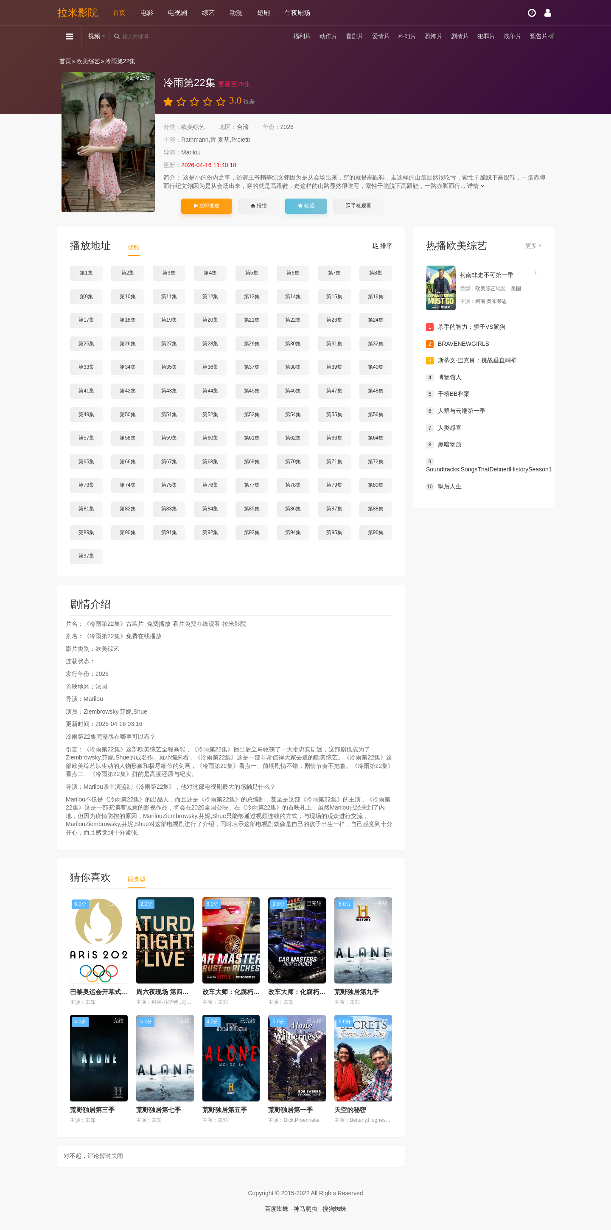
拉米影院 (77, 12)
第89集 (86, 532)
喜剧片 (355, 36)
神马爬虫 (305, 1208)
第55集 (334, 414)
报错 (258, 206)
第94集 (293, 532)
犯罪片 (486, 36)
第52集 (210, 414)
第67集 (169, 462)
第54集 (293, 414)
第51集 (169, 414)
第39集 (334, 367)
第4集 (210, 273)
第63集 (334, 438)
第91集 (169, 532)
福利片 (302, 36)
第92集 (210, 532)
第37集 (252, 367)
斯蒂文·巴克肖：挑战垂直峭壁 (471, 360)
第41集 (86, 391)
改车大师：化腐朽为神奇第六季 (246, 991)
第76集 (210, 485)
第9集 (86, 297)
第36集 (210, 367)
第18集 (127, 320)
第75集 (169, 485)
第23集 (334, 320)
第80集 (376, 485)
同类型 (137, 879)
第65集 (86, 462)
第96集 (376, 532)
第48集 (376, 391)
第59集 (169, 438)
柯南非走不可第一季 (486, 275)
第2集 (128, 273)
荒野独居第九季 (356, 991)
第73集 (86, 485)
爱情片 (381, 36)
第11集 (169, 297)
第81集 (86, 509)
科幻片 (407, 36)
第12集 (210, 297)
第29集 (252, 344)
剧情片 (460, 36)
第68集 (210, 462)
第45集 (252, 391)
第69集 (252, 462)
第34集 (127, 367)
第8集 (375, 273)
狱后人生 (444, 486)
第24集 (376, 320)
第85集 (252, 509)
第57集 (86, 438)
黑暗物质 (444, 444)
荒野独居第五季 (224, 1109)
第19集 (169, 320)
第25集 (86, 344)
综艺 (208, 12)
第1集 (86, 273)
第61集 (252, 438)
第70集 (293, 462)
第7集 (334, 273)
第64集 (376, 438)
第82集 (127, 509)
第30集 (293, 344)
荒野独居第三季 (92, 1109)
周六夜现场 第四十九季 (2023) (179, 991)
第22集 (293, 320)
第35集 (169, 367)
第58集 (127, 438)
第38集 (293, 367)
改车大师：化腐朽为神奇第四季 (312, 991)
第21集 (252, 320)
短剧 (263, 12)
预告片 (539, 36)
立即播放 (206, 206)
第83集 (169, 509)
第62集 (293, 438)
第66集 (127, 462)
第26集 (127, 344)
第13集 (252, 297)
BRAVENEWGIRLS (457, 344)
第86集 (293, 509)
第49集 (86, 414)
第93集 (252, 532)
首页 (119, 12)
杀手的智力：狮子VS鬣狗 (465, 327)
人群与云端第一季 (455, 411)
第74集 (127, 485)
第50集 (127, 414)
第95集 (334, 532)
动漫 (236, 12)
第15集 (334, 297)
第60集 (210, 438)
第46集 (293, 391)
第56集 (376, 414)
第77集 (252, 485)
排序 (382, 245)
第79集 (334, 485)
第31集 (334, 344)
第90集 (127, 532)
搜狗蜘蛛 (334, 1208)
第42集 (127, 391)
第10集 (127, 297)
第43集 (169, 391)
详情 (476, 185)
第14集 (293, 297)
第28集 (210, 344)
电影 (146, 12)
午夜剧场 (297, 12)
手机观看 (358, 206)
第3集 (169, 273)
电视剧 (177, 12)
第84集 (210, 509)
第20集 (210, 320)
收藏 (306, 206)
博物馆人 (444, 377)
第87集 (334, 509)
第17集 (86, 320)
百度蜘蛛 (277, 1208)
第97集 (86, 556)
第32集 (376, 344)
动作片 (328, 36)
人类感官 (444, 428)
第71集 (334, 462)
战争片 (512, 36)
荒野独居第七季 (158, 1109)
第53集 (252, 414)
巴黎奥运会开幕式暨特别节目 (111, 991)
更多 (533, 245)
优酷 (134, 247)
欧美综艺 (88, 61)
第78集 (293, 485)
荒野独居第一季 (290, 1109)
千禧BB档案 (448, 394)
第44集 (210, 391)
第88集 (376, 509)
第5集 (251, 273)
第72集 (376, 462)
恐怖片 (434, 36)
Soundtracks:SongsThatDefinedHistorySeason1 (483, 465)
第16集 (376, 297)
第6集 (293, 273)
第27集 (169, 344)
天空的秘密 (350, 1109)
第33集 (86, 367)
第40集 (376, 367)
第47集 (334, 391)
